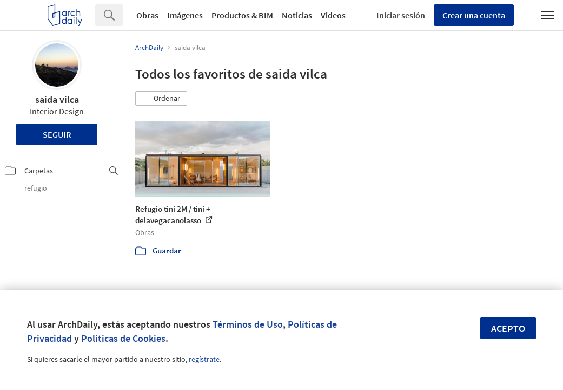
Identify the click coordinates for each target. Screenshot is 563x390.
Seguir (57, 134)
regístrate (204, 359)
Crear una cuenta (473, 15)
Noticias (297, 15)
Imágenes (185, 15)
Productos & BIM (242, 15)
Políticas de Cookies (123, 338)
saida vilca (57, 99)
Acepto (508, 328)
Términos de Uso (248, 324)
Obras (147, 15)
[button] (161, 98)
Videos (333, 15)
